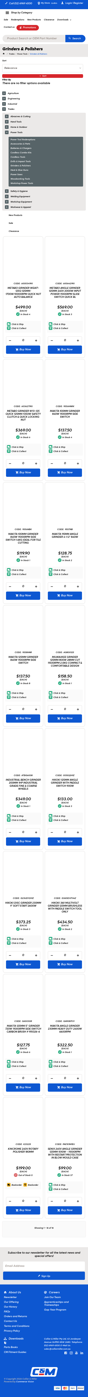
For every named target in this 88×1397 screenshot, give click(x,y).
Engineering (14, 99)
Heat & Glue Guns (19, 170)
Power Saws (16, 175)
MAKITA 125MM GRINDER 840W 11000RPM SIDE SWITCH (23, 660)
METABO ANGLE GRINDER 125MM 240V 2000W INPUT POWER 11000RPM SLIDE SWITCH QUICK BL (65, 292)
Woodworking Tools (20, 179)
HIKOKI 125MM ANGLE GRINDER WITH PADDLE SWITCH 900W (65, 783)
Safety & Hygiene (19, 191)
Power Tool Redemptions (22, 140)
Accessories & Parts (20, 144)
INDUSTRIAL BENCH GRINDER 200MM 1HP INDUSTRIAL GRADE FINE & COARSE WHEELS (23, 784)
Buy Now (25, 349)
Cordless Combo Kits (20, 153)
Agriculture (13, 93)
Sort (4, 61)
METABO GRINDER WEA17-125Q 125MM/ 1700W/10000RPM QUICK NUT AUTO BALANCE (23, 292)
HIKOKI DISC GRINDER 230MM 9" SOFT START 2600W (23, 904)
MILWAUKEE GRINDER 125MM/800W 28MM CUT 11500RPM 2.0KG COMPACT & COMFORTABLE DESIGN (65, 661)
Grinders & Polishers (20, 166)
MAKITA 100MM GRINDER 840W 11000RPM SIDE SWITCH (65, 414)
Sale (11, 223)
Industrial (12, 104)
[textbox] (34, 38)
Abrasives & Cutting (20, 116)
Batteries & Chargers (20, 148)
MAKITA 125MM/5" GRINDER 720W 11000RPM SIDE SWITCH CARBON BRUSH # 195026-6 (23, 1029)
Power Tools (16, 132)
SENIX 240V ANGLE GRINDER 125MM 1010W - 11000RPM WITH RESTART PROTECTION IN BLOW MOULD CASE (65, 1153)
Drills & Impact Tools (20, 161)
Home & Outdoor (18, 127)
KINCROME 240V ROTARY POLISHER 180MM (23, 1150)
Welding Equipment (20, 197)
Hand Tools (16, 122)
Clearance (14, 231)
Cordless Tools (17, 157)
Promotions (29, 27)
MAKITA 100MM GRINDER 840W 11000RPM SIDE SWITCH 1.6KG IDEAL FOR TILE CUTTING (23, 538)
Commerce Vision (25, 1382)
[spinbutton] (23, 340)
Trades (11, 109)
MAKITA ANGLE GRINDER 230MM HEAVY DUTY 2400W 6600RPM (65, 1029)
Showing (43, 1228)
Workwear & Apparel (20, 207)
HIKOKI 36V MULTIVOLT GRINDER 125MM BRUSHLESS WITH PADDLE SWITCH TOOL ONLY (65, 907)
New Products (15, 215)
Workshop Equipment (21, 202)
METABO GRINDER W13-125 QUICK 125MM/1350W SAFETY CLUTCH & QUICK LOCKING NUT (23, 415)
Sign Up (45, 1276)
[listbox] (42, 68)
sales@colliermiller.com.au (57, 1349)
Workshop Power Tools (21, 183)
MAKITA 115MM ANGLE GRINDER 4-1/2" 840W (65, 535)
